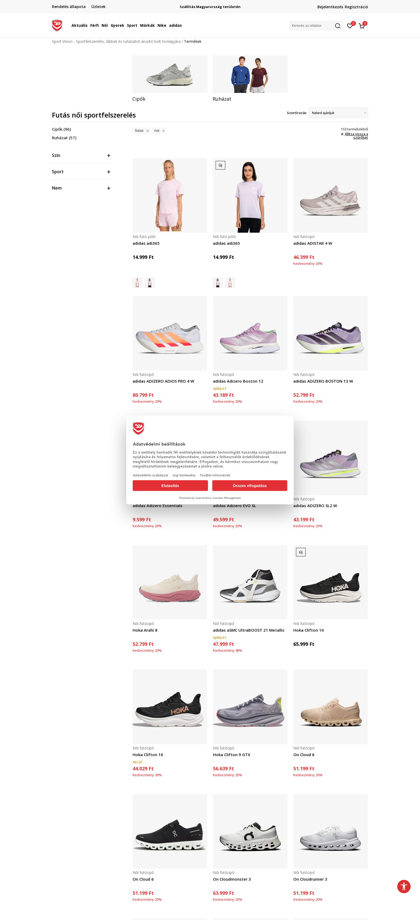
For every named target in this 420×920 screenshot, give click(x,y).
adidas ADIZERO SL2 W (315, 505)
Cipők (61, 129)
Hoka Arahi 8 (145, 630)
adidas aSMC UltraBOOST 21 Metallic (249, 630)
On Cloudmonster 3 (232, 879)
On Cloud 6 (303, 754)
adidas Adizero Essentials (157, 505)
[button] (316, 25)
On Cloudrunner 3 (310, 879)
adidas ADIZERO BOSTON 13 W (323, 381)
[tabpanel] (170, 78)
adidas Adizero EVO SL (234, 505)
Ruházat (64, 137)
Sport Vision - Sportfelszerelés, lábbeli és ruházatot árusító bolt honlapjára (116, 41)
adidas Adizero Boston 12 (238, 381)
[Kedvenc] (350, 25)
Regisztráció (356, 6)
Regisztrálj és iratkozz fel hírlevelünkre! (210, 5)
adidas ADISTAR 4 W (312, 243)
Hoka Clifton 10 (308, 630)
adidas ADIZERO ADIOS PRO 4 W (163, 381)
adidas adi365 (146, 243)
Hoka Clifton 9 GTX (231, 754)
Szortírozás (296, 112)
